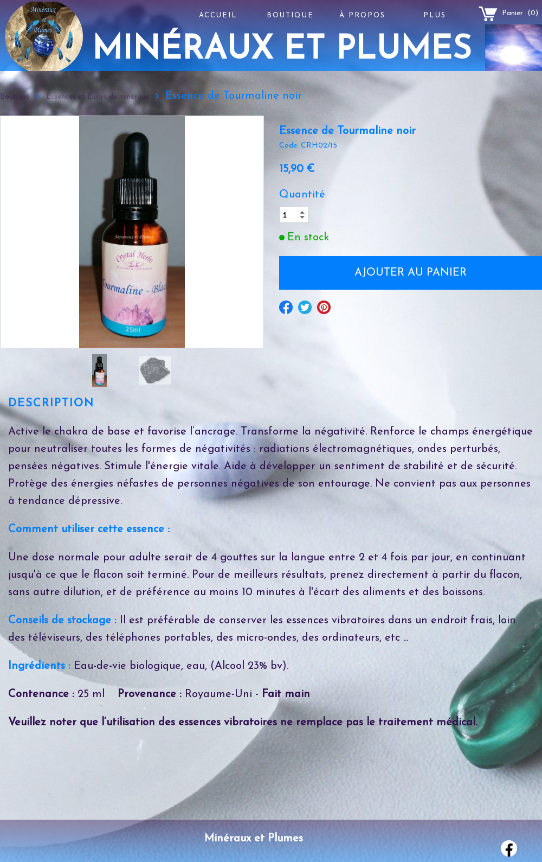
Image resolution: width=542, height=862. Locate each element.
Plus (434, 15)
